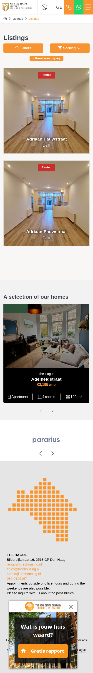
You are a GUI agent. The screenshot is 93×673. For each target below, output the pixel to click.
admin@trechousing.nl (24, 574)
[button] (46, 58)
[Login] (45, 7)
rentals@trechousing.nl (24, 564)
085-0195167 (17, 578)
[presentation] (40, 410)
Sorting (69, 48)
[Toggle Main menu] (88, 7)
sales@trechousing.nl (23, 569)
